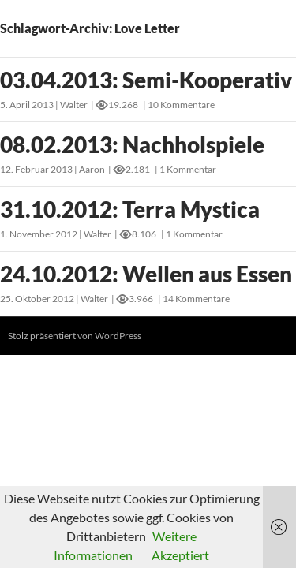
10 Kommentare (181, 104)
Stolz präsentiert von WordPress (74, 336)
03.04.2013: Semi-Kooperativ (146, 79)
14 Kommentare (196, 299)
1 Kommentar (187, 169)
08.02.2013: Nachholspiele (132, 144)
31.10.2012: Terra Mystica (130, 209)
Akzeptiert (180, 554)
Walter (74, 104)
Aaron (92, 169)
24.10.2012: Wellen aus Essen (146, 273)
